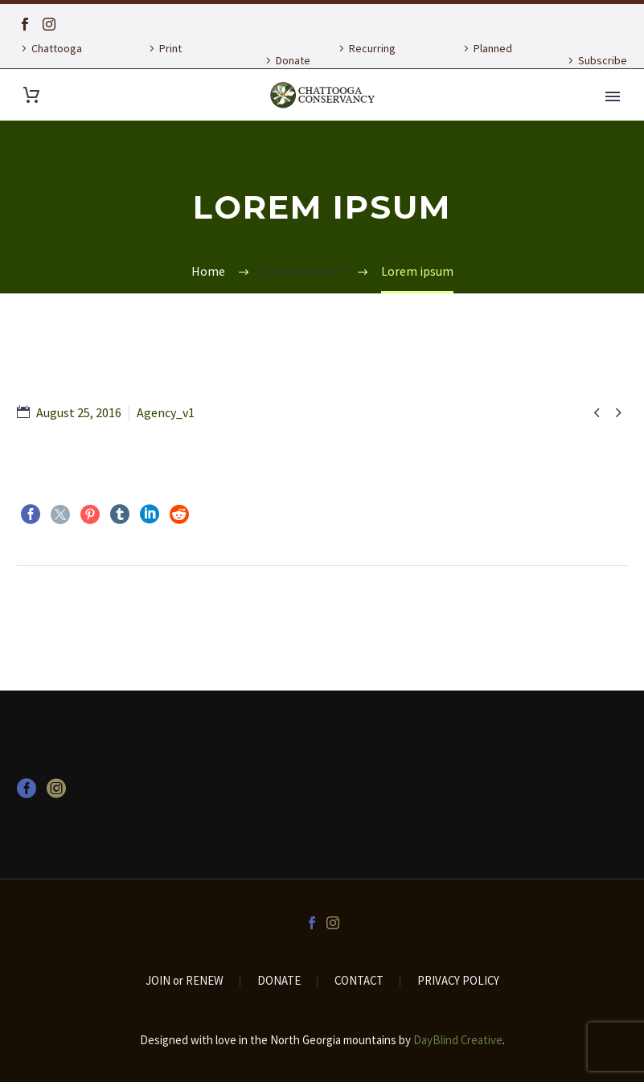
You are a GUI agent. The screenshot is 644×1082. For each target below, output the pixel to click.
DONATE (279, 981)
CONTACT (359, 981)
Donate (293, 60)
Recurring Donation (365, 60)
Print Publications (174, 60)
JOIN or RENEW (185, 981)
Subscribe (602, 60)
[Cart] (31, 95)
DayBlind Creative (457, 1039)
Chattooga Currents (49, 60)
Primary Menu (612, 96)
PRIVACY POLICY (458, 981)
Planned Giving (485, 60)
